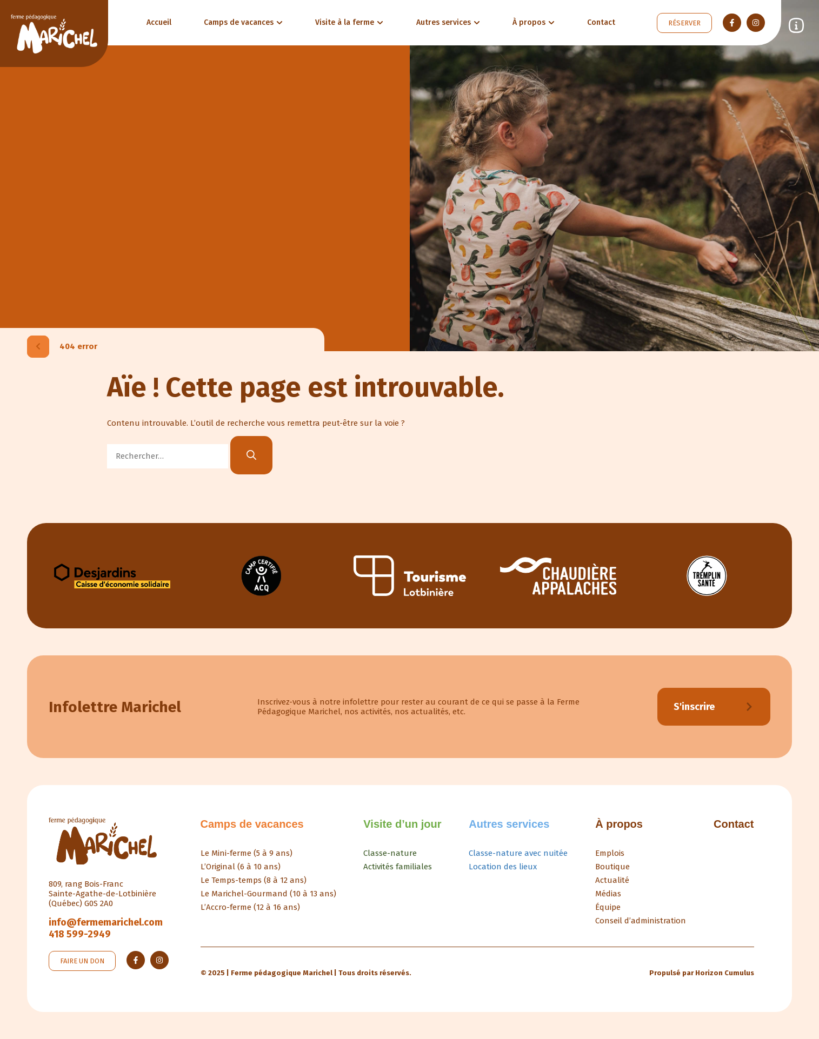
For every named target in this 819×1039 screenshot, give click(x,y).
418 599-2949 (80, 934)
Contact (734, 824)
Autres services (509, 824)
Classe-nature (390, 853)
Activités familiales (397, 867)
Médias (608, 894)
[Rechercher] (251, 455)
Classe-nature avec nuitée (518, 853)
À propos (619, 824)
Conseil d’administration (640, 921)
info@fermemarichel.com (106, 922)
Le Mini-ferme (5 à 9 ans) (246, 853)
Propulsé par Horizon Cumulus (701, 973)
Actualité (612, 880)
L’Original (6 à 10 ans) (241, 867)
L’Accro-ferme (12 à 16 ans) (250, 907)
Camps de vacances (252, 824)
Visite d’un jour (402, 824)
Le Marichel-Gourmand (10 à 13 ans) (268, 894)
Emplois (609, 853)
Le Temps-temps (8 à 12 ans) (254, 880)
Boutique (612, 867)
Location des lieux (503, 867)
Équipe (608, 907)
